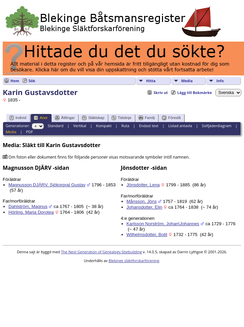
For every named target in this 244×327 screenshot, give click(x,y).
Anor (41, 117)
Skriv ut (161, 92)
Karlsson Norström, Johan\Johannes (163, 223)
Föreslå (171, 117)
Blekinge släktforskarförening (134, 260)
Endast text (149, 125)
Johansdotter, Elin (144, 207)
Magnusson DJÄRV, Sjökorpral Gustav (46, 184)
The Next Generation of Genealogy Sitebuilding (101, 251)
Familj (147, 117)
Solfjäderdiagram (217, 125)
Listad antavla (180, 125)
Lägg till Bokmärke (194, 92)
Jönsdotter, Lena (143, 184)
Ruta (125, 125)
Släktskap (93, 117)
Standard (55, 125)
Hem (14, 80)
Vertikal (79, 125)
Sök (32, 80)
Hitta (151, 80)
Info (220, 80)
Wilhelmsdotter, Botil (147, 234)
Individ (17, 117)
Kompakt (103, 125)
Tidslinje (121, 117)
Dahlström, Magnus (28, 206)
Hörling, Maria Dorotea (31, 212)
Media (187, 80)
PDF (29, 131)
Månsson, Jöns (142, 201)
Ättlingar (65, 117)
